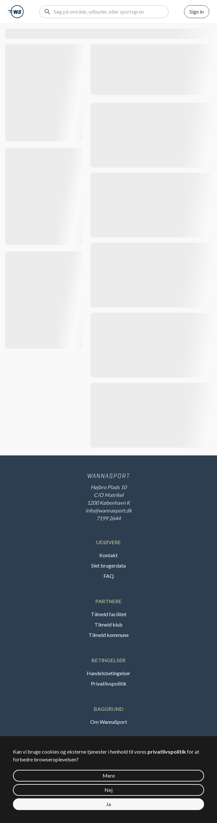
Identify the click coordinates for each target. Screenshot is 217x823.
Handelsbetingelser (108, 673)
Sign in (197, 11)
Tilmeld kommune (109, 635)
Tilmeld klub (108, 624)
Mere (109, 775)
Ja (108, 804)
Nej (108, 790)
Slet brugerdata (108, 565)
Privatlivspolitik (108, 683)
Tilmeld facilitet (108, 614)
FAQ (108, 576)
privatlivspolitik (166, 751)
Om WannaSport (108, 722)
